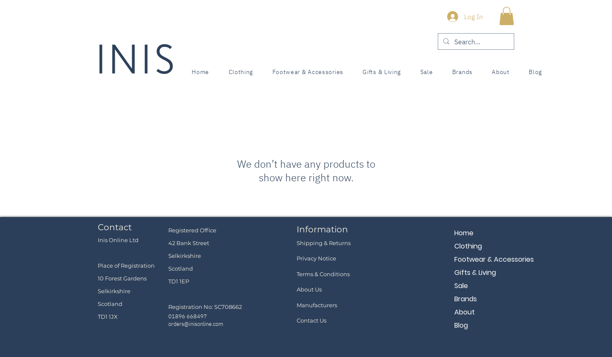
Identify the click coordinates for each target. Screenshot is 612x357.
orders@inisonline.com (195, 324)
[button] (506, 16)
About (464, 312)
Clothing (468, 246)
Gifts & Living (475, 272)
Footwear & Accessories (484, 259)
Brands (465, 299)
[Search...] (475, 42)
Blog (461, 325)
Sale (461, 286)
